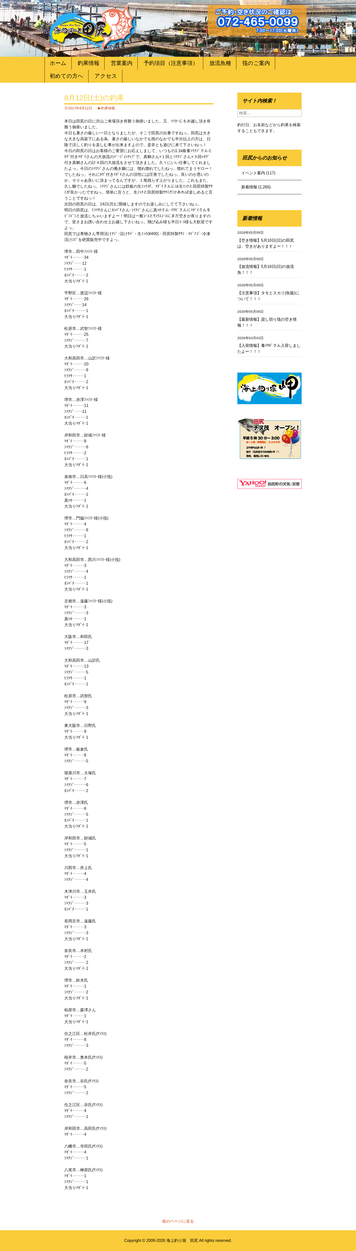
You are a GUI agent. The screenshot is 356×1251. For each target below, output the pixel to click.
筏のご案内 (256, 63)
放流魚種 (220, 63)
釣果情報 (88, 63)
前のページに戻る (178, 1221)
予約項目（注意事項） (171, 63)
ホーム (58, 63)
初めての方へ (66, 76)
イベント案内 (253, 173)
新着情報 (249, 187)
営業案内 (122, 63)
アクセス (105, 76)
